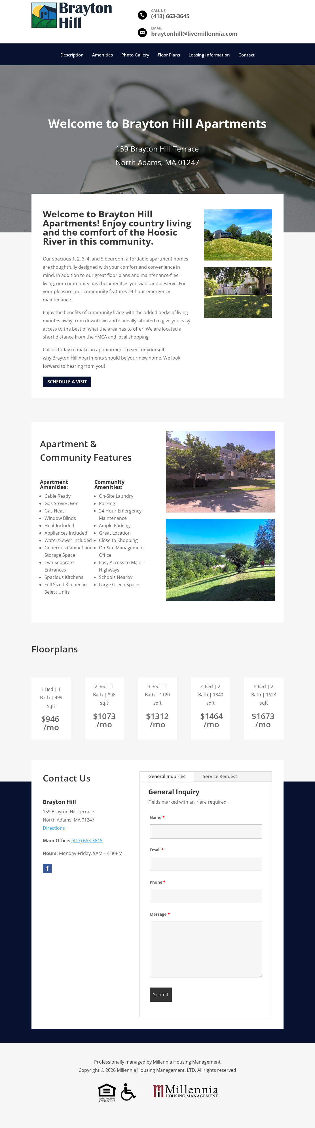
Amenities (102, 55)
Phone (158, 882)
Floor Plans (169, 55)
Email (157, 849)
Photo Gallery (135, 55)
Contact (246, 55)
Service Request (220, 776)
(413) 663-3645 (86, 840)
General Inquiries (166, 776)
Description (72, 55)
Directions (54, 828)
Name (157, 817)
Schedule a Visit (67, 382)
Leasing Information (209, 55)
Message (160, 914)
